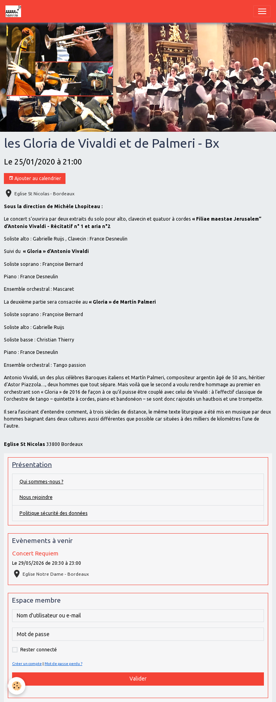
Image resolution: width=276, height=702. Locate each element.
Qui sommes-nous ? (41, 481)
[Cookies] (16, 686)
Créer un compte (27, 663)
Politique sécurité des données (53, 513)
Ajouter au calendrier (35, 178)
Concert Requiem (35, 553)
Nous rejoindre (36, 497)
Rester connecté (38, 649)
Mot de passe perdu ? (63, 663)
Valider (138, 678)
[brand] (14, 11)
